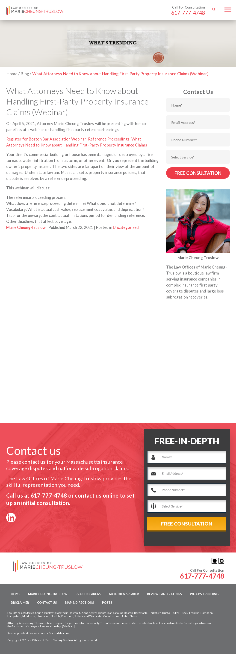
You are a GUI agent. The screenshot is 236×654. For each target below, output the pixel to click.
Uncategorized (126, 227)
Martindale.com (59, 633)
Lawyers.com (37, 633)
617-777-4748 (188, 12)
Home (15, 594)
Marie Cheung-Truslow (26, 227)
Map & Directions (79, 602)
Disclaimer (20, 602)
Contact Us (47, 602)
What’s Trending (204, 594)
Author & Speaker (124, 594)
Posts (107, 602)
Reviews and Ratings (164, 594)
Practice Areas (88, 594)
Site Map (68, 626)
